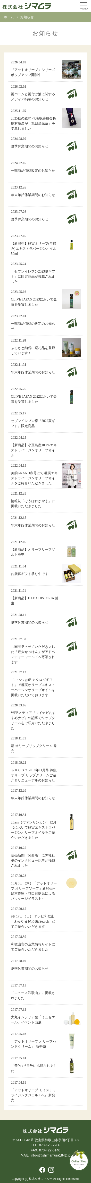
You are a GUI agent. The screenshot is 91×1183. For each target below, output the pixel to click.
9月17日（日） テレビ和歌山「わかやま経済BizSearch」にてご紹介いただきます (33, 921)
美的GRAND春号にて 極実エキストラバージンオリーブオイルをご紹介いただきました (34, 478)
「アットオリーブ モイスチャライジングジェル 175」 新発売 (33, 1095)
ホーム (9, 17)
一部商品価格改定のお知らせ (33, 170)
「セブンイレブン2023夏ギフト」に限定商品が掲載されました (33, 276)
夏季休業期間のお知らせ (29, 146)
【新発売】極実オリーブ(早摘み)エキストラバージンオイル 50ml (35, 249)
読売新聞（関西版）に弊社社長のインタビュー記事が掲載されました (33, 860)
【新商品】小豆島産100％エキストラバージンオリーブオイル (34, 450)
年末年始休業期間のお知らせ (33, 195)
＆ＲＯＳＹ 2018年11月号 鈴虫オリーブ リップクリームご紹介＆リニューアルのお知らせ (34, 775)
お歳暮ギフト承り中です (29, 574)
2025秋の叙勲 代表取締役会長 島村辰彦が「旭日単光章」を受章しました (33, 123)
